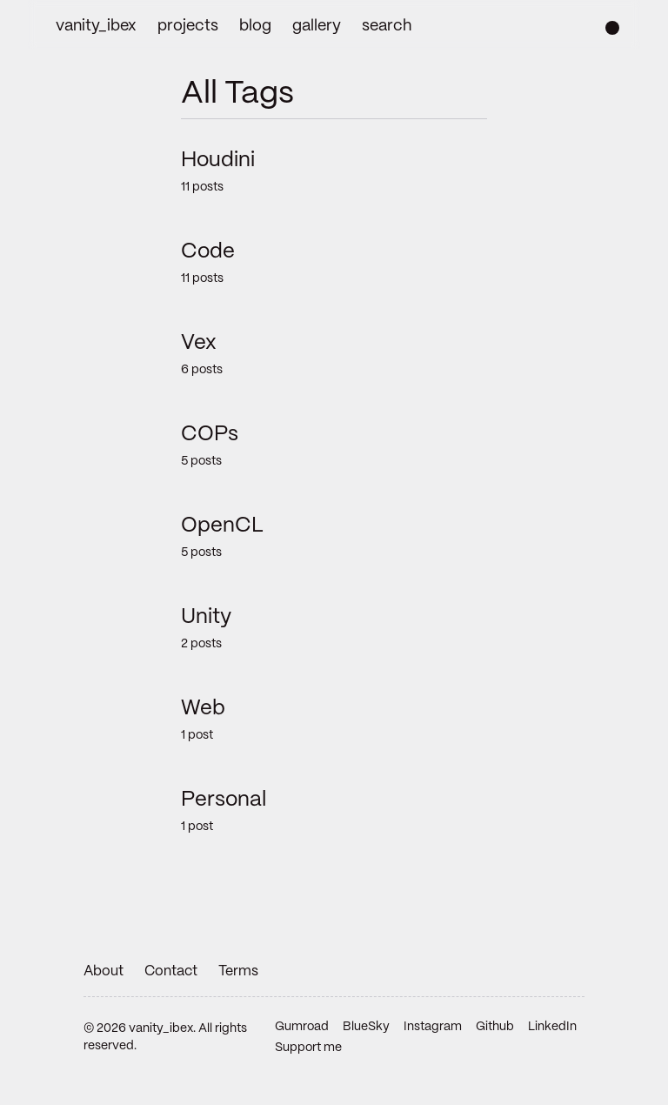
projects (187, 26)
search (386, 26)
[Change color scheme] (612, 28)
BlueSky (366, 1027)
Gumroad (302, 1027)
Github (495, 1027)
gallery (316, 26)
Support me (308, 1047)
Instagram (433, 1027)
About (104, 971)
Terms (238, 971)
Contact (170, 971)
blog (255, 26)
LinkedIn (552, 1027)
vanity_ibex (96, 26)
